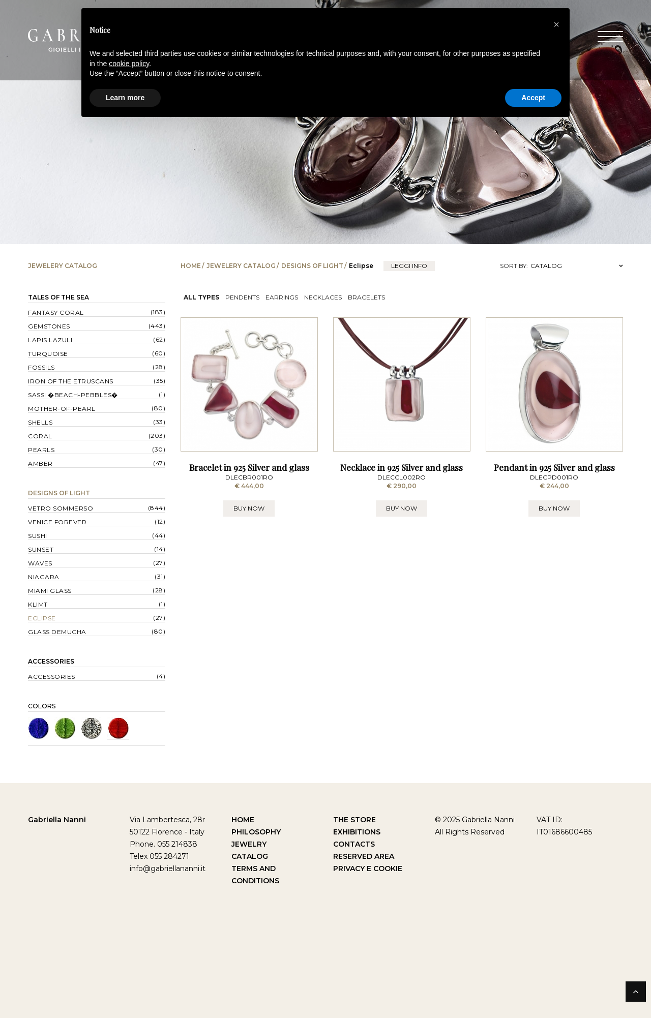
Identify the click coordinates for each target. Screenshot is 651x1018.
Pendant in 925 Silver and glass (554, 470)
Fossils (41, 367)
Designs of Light (312, 266)
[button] (556, 24)
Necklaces (323, 297)
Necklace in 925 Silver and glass (401, 470)
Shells (40, 422)
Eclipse (42, 618)
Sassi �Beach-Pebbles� (73, 395)
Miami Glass (50, 590)
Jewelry (249, 844)
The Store (354, 819)
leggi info (409, 266)
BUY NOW (248, 511)
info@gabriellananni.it (167, 868)
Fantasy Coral (56, 312)
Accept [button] (533, 98)
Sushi (37, 536)
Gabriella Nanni (57, 819)
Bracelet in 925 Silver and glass (249, 470)
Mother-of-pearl (62, 408)
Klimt (38, 604)
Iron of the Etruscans (70, 381)
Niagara (44, 577)
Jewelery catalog (241, 266)
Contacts (354, 844)
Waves (40, 563)
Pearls (41, 450)
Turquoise (48, 353)
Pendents (242, 297)
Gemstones (49, 326)
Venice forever (57, 522)
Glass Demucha (57, 632)
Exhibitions (356, 831)
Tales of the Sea (58, 297)
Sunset (40, 549)
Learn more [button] (125, 98)
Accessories (51, 661)
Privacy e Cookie (367, 868)
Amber (40, 463)
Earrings (281, 297)
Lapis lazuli (50, 340)
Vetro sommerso (60, 508)
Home (191, 266)
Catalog (249, 856)
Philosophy (256, 831)
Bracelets (366, 297)
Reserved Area (363, 856)
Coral (40, 436)
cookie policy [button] (129, 63)
